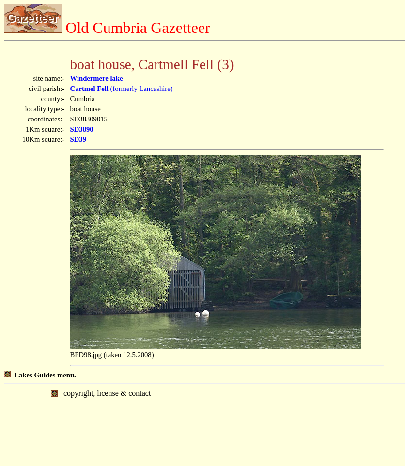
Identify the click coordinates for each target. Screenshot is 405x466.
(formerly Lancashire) (121, 88)
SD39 (78, 139)
